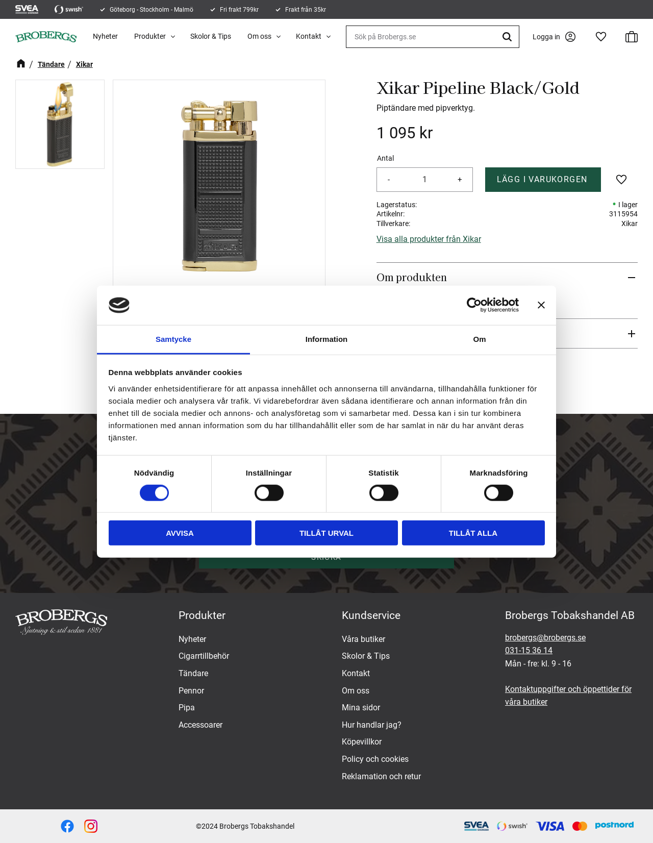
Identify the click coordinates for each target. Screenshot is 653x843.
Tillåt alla (473, 533)
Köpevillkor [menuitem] (362, 742)
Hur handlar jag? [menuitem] (371, 725)
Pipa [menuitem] (187, 707)
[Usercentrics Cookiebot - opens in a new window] (474, 305)
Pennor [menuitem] (191, 691)
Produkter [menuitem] (150, 36)
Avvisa (180, 533)
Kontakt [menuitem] (308, 36)
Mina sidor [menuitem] (361, 707)
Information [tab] (327, 339)
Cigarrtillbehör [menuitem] (204, 656)
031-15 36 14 (528, 650)
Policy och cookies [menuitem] (375, 759)
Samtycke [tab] (173, 339)
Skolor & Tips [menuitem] (210, 36)
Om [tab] (479, 339)
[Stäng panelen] (541, 305)
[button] (601, 37)
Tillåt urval (326, 533)
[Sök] (508, 36)
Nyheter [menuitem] (105, 36)
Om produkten (411, 277)
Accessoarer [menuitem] (200, 725)
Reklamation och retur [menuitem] (381, 776)
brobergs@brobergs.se (545, 637)
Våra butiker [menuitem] (363, 639)
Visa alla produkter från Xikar (428, 239)
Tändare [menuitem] (193, 673)
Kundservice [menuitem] (371, 615)
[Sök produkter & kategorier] (432, 36)
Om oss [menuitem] (259, 36)
